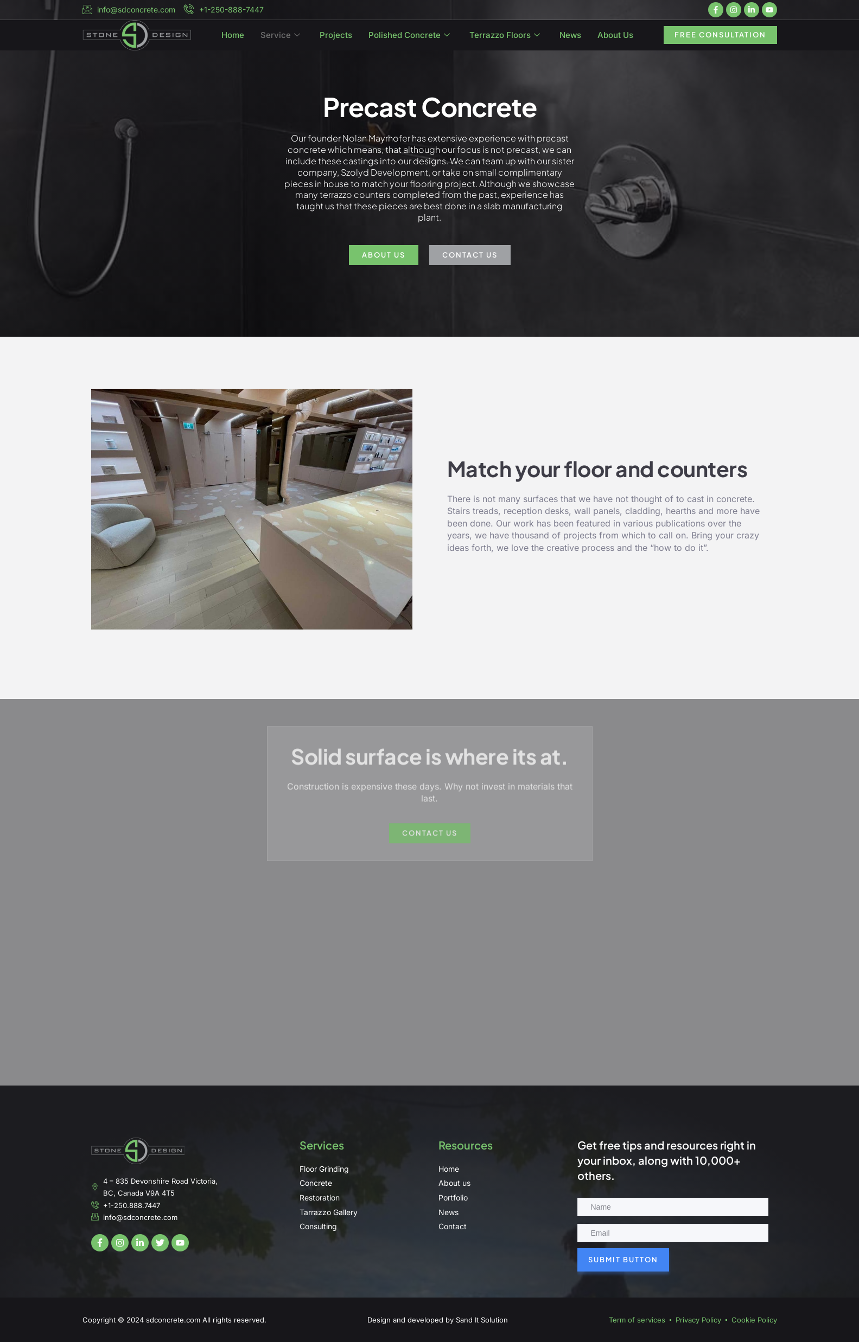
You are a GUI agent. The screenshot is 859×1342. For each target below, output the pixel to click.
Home (232, 38)
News (570, 38)
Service (280, 38)
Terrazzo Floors (504, 38)
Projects (336, 38)
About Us (615, 38)
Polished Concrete (409, 38)
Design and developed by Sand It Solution (437, 1319)
